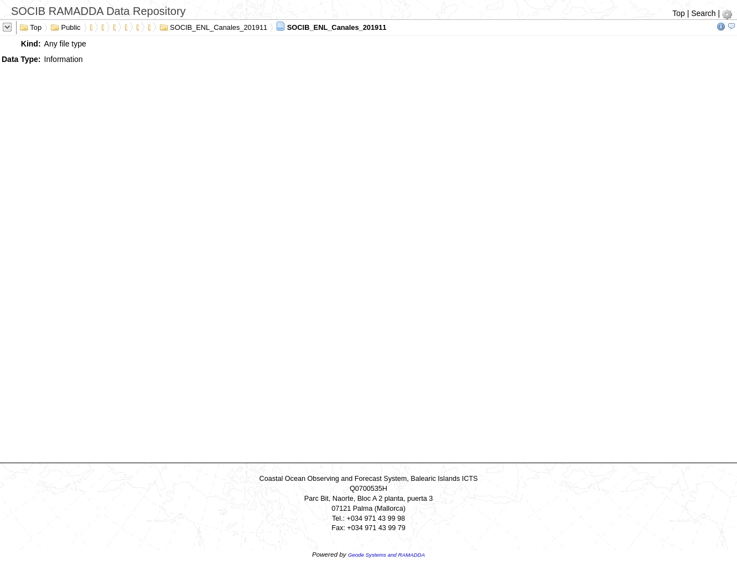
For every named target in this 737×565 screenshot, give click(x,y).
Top (678, 13)
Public (65, 27)
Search (703, 13)
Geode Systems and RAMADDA (386, 555)
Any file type (65, 43)
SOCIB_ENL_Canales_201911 (213, 27)
